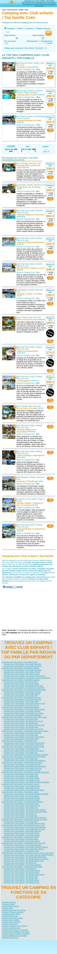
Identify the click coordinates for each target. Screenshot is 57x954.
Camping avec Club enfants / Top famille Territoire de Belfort (26, 755)
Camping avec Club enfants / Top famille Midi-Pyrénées (22, 802)
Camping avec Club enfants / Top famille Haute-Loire (23, 686)
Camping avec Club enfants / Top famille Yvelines (22, 770)
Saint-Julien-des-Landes (25, 211)
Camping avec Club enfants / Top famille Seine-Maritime (24, 761)
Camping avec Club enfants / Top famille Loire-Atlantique (25, 827)
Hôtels (20, 29)
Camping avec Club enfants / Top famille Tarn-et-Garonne (25, 818)
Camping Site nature (9, 924)
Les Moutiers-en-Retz (24, 116)
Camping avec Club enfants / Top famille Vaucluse (22, 865)
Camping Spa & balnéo (10, 920)
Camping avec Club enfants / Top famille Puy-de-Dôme (24, 688)
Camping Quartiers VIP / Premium (14, 926)
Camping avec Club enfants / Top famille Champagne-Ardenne (25, 731)
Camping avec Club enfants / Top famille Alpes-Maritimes (25, 857)
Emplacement (46, 41)
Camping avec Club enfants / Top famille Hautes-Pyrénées (25, 812)
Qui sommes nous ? (15, 942)
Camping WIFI (7, 908)
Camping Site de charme (11, 922)
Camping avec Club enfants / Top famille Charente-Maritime (26, 847)
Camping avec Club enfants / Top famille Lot (20, 814)
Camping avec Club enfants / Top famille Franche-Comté (23, 747)
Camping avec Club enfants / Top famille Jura (20, 753)
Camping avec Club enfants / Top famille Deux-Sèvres (24, 849)
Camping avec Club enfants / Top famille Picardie (20, 837)
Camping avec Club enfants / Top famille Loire (21, 879)
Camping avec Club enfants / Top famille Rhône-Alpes (22, 867)
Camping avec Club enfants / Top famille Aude (21, 774)
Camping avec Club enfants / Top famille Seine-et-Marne (25, 766)
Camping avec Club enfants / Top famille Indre (21, 723)
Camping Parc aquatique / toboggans (16, 932)
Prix (28, 146)
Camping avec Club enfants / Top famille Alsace (19, 662)
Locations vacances (25, 946)
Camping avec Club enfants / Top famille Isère (21, 877)
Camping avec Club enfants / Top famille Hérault (22, 778)
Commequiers (21, 290)
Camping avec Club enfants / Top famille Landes (22, 674)
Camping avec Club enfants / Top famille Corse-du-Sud (24, 743)
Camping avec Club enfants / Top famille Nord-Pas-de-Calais (24, 820)
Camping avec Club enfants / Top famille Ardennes (22, 733)
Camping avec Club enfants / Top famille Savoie (21, 882)
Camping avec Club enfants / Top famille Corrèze (22, 786)
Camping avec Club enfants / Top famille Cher (21, 719)
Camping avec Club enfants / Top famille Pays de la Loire (23, 825)
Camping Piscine (8, 904)
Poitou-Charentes (30, 93)
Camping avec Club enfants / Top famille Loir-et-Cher (23, 729)
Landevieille (20, 185)
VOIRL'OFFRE (50, 77)
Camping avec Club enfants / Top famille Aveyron (22, 806)
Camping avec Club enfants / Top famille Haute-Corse (24, 745)
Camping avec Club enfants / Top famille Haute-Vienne (24, 790)
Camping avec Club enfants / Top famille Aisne (21, 839)
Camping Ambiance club (11, 928)
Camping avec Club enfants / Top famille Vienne (21, 851)
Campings (11, 29)
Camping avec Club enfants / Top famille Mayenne (22, 831)
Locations (30, 29)
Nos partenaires (44, 942)
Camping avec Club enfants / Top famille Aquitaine (20, 668)
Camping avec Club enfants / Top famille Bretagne (20, 707)
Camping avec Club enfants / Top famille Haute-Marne (24, 737)
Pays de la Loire (23, 118)
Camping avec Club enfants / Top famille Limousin (20, 784)
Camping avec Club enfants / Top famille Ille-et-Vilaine (24, 713)
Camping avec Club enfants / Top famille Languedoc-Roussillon (25, 772)
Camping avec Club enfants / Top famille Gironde (22, 672)
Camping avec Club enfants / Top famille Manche (22, 694)
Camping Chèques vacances (12, 912)
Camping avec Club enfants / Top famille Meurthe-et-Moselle (26, 794)
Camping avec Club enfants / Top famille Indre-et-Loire (24, 725)
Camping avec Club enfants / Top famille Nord (21, 821)
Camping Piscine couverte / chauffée (15, 934)
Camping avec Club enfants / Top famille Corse (19, 741)
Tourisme (19, 587)
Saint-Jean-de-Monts (24, 63)
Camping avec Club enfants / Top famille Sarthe (21, 833)
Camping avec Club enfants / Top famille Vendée (22, 835)
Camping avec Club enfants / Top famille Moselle (22, 798)
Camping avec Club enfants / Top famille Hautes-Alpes (24, 861)
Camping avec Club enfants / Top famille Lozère (21, 780)
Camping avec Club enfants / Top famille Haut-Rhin (23, 666)
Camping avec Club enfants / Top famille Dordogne (22, 670)
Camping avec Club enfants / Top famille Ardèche (22, 871)
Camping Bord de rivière (11, 914)
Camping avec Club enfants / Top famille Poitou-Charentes (23, 843)
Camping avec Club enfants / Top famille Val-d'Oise (23, 768)
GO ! (48, 32)
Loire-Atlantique (40, 116)
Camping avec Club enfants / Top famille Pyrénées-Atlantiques (27, 678)
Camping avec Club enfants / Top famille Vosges (22, 800)
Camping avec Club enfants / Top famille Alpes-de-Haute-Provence (28, 855)
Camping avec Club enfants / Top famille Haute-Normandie (24, 757)
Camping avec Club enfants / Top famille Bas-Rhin (22, 664)
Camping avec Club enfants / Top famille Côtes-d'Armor (24, 709)
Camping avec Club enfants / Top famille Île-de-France (22, 762)
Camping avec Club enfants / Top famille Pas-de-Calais (24, 823)
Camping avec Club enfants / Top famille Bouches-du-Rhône (26, 859)
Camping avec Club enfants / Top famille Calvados (22, 692)
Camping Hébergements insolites (14, 936)
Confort (46, 146)
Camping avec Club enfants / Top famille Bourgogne (21, 698)
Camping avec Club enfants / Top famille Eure (21, 759)
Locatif (49, 43)
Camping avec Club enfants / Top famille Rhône (21, 881)
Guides (51, 946)
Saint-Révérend (22, 477)
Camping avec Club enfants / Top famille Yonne (21, 705)
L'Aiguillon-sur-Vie (23, 499)
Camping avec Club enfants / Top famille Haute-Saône (24, 751)
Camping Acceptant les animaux (14, 910)
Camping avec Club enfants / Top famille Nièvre (21, 702)
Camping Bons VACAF (10, 906)
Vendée (36, 63)
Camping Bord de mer (10, 938)
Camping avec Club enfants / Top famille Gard (21, 776)
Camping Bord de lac (10, 916)
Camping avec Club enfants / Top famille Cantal (21, 684)
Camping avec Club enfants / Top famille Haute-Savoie (24, 875)
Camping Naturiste (9, 902)
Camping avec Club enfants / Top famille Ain (20, 869)
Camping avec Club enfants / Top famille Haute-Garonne (25, 810)
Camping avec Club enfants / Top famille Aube (21, 735)
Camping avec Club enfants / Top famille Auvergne (21, 680)
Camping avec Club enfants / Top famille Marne (21, 739)
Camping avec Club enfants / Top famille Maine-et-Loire (24, 829)
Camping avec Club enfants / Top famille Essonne (22, 764)
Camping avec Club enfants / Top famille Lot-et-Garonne (24, 676)
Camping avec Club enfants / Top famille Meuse (21, 796)
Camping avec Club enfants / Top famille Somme (22, 841)
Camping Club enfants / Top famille (15, 930)
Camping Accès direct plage (12, 918)
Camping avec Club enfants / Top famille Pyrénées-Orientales (26, 782)
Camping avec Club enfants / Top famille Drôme (21, 873)
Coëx (18, 163)
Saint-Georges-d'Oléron (25, 91)
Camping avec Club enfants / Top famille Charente (22, 845)
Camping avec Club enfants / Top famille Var (20, 863)
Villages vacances (43, 29)
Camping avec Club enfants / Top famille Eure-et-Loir (23, 721)
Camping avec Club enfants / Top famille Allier (21, 682)
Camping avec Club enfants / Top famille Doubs (21, 749)
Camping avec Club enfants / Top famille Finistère (22, 711)
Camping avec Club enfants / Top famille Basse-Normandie (24, 690)
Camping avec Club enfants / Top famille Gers (21, 808)
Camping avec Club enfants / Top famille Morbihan (22, 715)
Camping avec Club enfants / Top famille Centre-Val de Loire (24, 717)
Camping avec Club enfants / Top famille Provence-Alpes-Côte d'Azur (28, 853)
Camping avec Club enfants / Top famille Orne (21, 696)
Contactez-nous (30, 942)
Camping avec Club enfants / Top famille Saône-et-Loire (24, 703)
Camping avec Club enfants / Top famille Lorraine (20, 792)
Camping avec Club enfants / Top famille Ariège (21, 804)
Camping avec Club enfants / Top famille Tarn (20, 816)
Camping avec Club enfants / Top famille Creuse (22, 788)
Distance (11, 146)
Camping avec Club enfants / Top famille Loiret (21, 727)
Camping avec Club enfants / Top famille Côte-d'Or (22, 700)
